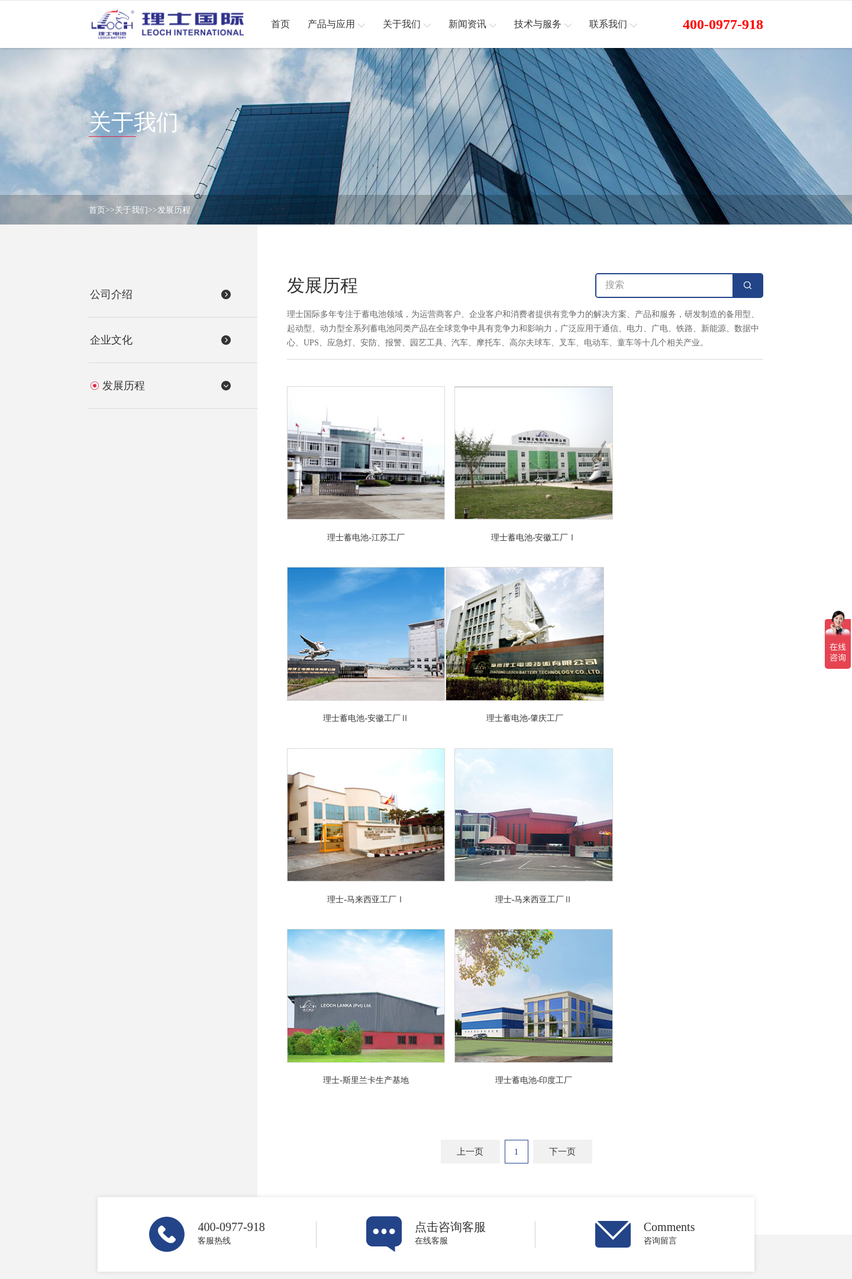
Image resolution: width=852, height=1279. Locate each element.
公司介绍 (402, 1151)
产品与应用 (284, 1124)
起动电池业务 (282, 1167)
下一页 (562, 956)
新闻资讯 (536, 1124)
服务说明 (660, 1151)
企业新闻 (531, 1151)
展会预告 (531, 1167)
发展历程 (174, 210)
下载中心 (660, 1167)
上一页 (470, 956)
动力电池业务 (282, 1183)
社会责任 (660, 1199)
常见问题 (660, 1183)
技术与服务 (670, 1124)
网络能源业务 (282, 1151)
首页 (97, 210)
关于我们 (131, 210)
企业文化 (402, 1167)
